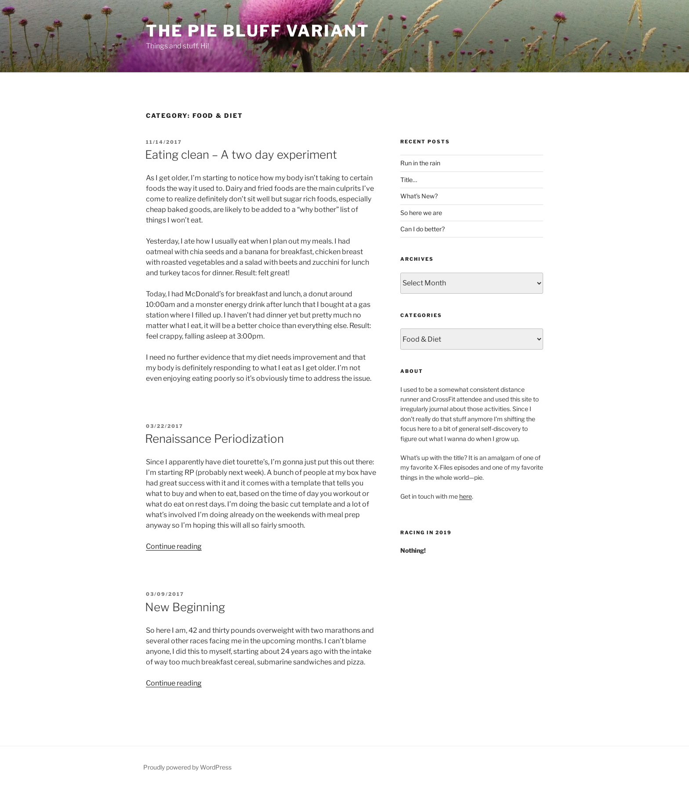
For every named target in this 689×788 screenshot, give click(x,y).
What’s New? (419, 196)
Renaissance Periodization (214, 438)
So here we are (421, 212)
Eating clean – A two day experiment (241, 154)
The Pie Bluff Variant (257, 30)
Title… (408, 179)
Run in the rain (420, 163)
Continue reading (174, 546)
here (465, 496)
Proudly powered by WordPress (187, 767)
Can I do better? (422, 229)
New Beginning (185, 607)
